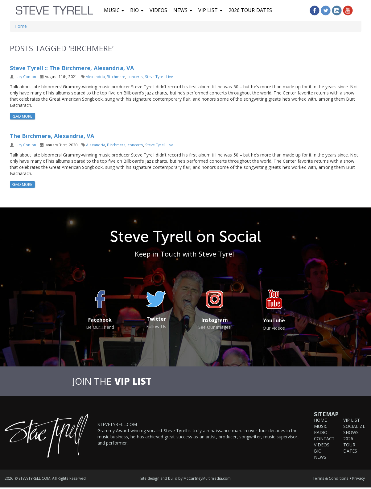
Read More (22, 116)
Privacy (358, 478)
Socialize (354, 426)
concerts (135, 76)
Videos (158, 10)
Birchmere (116, 76)
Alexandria (95, 76)
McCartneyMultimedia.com (207, 478)
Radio (321, 432)
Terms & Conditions (330, 478)
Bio (136, 10)
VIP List (210, 10)
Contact (324, 438)
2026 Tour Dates (250, 10)
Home (20, 26)
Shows (351, 432)
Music (114, 10)
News (182, 10)
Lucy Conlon (25, 76)
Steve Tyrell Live (159, 76)
